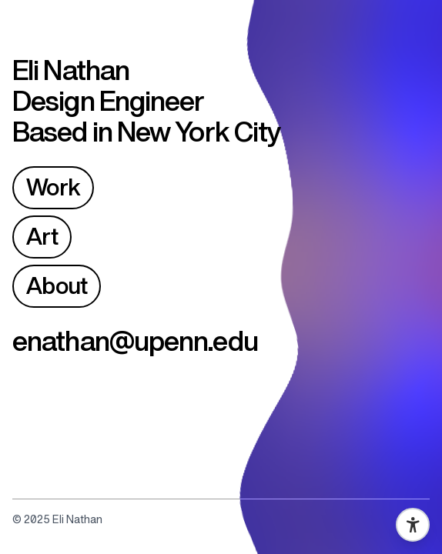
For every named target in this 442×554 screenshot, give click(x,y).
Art (42, 236)
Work (53, 187)
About (56, 286)
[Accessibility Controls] (413, 525)
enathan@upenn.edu (135, 341)
